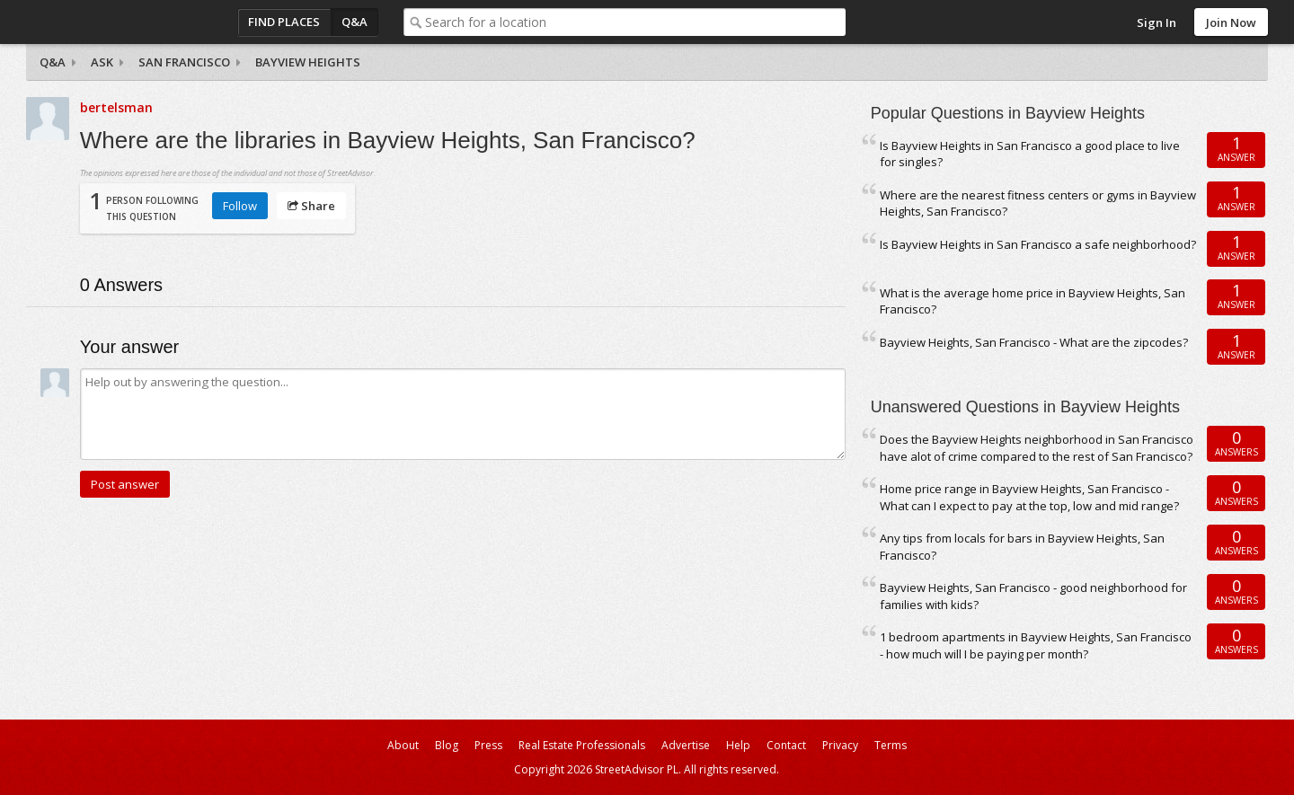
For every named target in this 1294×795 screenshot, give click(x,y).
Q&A (354, 21)
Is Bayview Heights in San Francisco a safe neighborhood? (1038, 244)
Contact (786, 745)
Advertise (685, 745)
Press (488, 745)
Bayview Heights (307, 62)
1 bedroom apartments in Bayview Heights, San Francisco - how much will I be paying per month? (1036, 645)
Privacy (840, 745)
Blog (446, 745)
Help (738, 745)
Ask (102, 62)
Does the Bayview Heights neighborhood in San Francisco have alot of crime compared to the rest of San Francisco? (1036, 447)
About (403, 745)
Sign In (1156, 22)
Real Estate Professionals (581, 745)
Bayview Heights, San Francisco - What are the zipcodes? (1034, 342)
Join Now (1231, 22)
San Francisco (184, 62)
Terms (890, 745)
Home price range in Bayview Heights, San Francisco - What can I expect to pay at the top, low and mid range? (1029, 497)
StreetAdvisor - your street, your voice (98, 22)
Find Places (284, 21)
